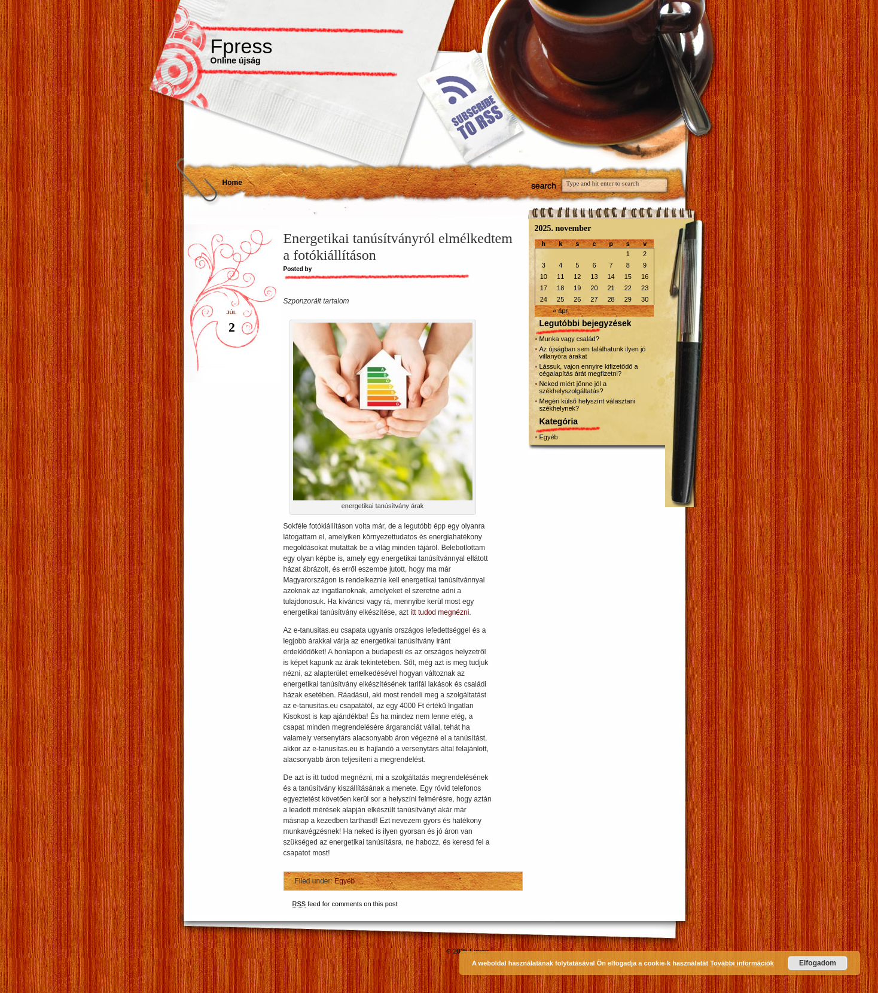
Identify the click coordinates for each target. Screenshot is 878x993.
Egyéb (344, 881)
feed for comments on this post (345, 903)
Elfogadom (817, 963)
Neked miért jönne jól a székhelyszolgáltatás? (573, 387)
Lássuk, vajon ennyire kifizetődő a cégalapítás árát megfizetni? (588, 370)
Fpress (242, 46)
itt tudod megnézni (439, 612)
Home (232, 182)
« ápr (560, 310)
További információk (742, 963)
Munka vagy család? (569, 338)
